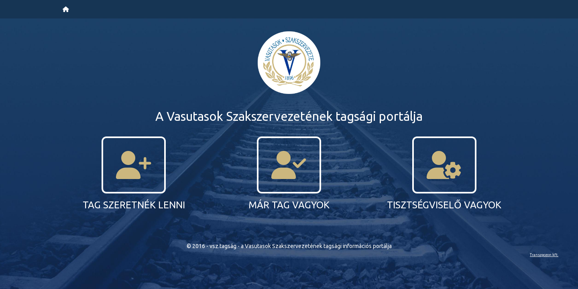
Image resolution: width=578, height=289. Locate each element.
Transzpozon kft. (544, 254)
